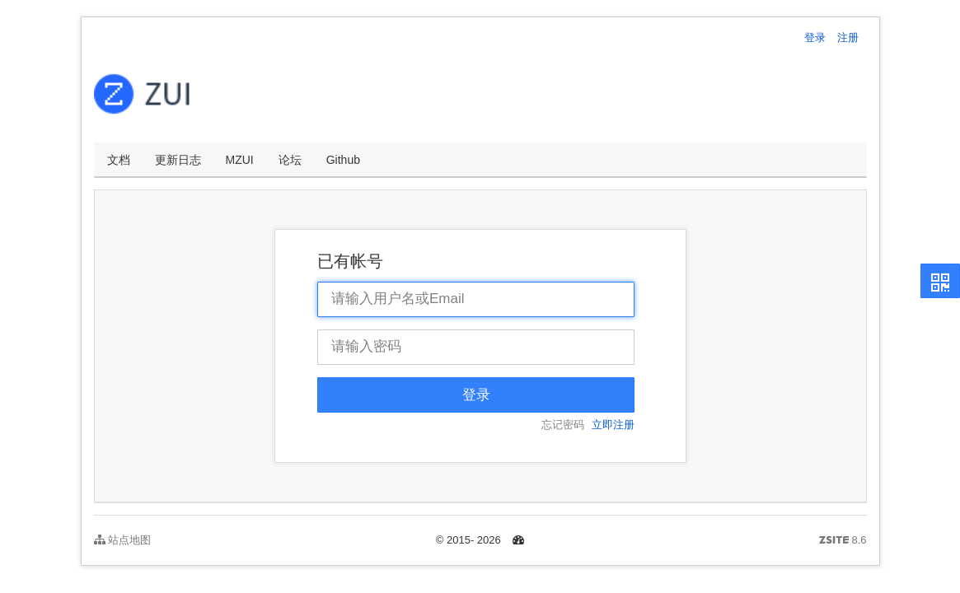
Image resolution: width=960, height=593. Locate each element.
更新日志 (178, 159)
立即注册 (613, 424)
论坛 (290, 159)
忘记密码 (562, 424)
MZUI (240, 159)
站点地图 (123, 540)
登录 (815, 37)
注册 (848, 37)
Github (343, 159)
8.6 (843, 541)
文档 (118, 159)
